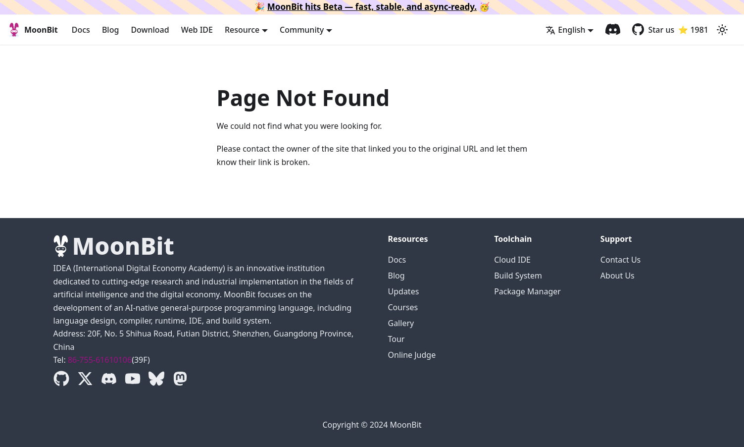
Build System (518, 275)
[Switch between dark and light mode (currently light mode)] (722, 30)
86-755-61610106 (100, 359)
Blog (110, 29)
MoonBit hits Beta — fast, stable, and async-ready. (372, 6)
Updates (403, 291)
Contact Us (620, 259)
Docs (81, 29)
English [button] (565, 29)
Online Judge (412, 354)
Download (150, 29)
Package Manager (527, 291)
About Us (617, 275)
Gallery (401, 323)
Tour (396, 339)
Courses (403, 307)
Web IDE (197, 29)
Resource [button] (242, 29)
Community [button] (302, 29)
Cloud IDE (512, 259)
